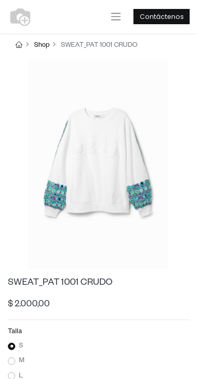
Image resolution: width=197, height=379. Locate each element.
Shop (41, 45)
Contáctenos (162, 16)
